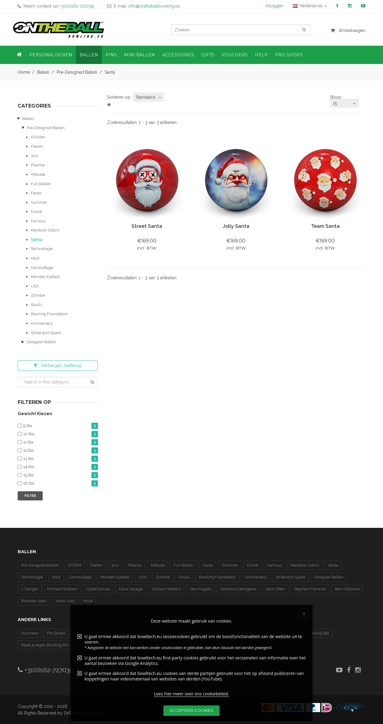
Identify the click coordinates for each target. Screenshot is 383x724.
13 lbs (60, 459)
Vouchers (29, 633)
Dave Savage (131, 589)
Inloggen (274, 5)
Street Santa (146, 226)
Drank (36, 211)
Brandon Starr (34, 601)
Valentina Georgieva (238, 589)
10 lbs (60, 434)
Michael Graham (62, 589)
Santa (36, 239)
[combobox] (148, 97)
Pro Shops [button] (289, 55)
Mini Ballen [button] (139, 55)
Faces (36, 193)
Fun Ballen (41, 184)
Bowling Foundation (49, 314)
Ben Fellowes (347, 589)
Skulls (36, 304)
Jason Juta (64, 601)
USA (35, 286)
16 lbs (60, 483)
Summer (39, 202)
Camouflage (42, 267)
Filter (30, 496)
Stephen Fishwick (310, 589)
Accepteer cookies (191, 712)
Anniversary (42, 323)
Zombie (38, 295)
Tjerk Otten (275, 589)
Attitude (38, 174)
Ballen (43, 72)
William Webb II (166, 589)
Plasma (38, 165)
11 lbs (60, 442)
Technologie (42, 248)
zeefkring (57, 365)
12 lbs (60, 450)
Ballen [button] (89, 55)
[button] (19, 55)
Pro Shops (56, 633)
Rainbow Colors (45, 230)
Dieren (37, 146)
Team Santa (325, 226)
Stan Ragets (200, 589)
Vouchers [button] (235, 55)
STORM (38, 137)
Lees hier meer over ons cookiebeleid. (191, 696)
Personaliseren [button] (50, 55)
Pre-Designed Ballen (77, 72)
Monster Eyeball (45, 276)
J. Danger (29, 589)
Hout (35, 258)
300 (34, 156)
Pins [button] (111, 55)
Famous (38, 221)
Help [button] (261, 55)
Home (24, 72)
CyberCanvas (98, 589)
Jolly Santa (236, 226)
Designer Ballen (41, 342)
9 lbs (60, 426)
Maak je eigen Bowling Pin (45, 645)
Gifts (208, 55)
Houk (88, 601)
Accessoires (178, 55)
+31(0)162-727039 (45, 670)
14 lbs (60, 467)
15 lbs (60, 475)
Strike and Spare (46, 332)
